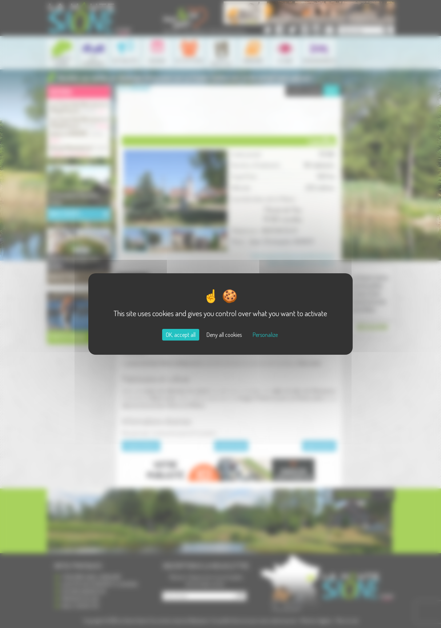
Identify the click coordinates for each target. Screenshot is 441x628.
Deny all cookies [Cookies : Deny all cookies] (224, 334)
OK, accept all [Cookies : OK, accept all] (181, 334)
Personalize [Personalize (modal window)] (265, 334)
